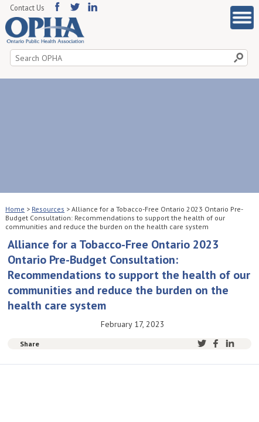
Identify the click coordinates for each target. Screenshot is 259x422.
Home (15, 209)
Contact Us (27, 7)
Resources (48, 209)
